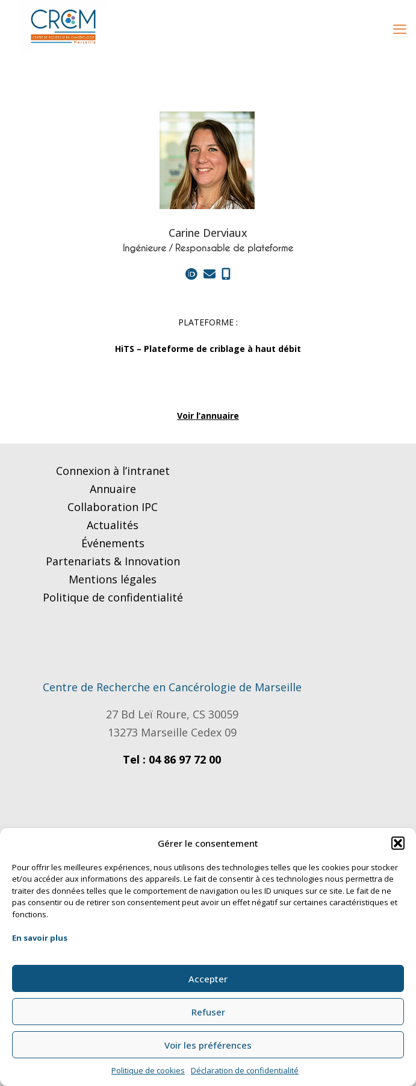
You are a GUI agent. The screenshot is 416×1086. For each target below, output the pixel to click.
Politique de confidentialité (113, 597)
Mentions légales (113, 579)
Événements (112, 543)
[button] (398, 843)
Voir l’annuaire (208, 415)
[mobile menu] (400, 28)
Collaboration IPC (112, 507)
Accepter (208, 979)
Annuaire (113, 489)
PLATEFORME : (208, 322)
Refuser (208, 1012)
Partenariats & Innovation (113, 561)
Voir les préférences (208, 1045)
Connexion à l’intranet (113, 470)
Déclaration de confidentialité (245, 1070)
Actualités (112, 525)
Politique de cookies (148, 1070)
